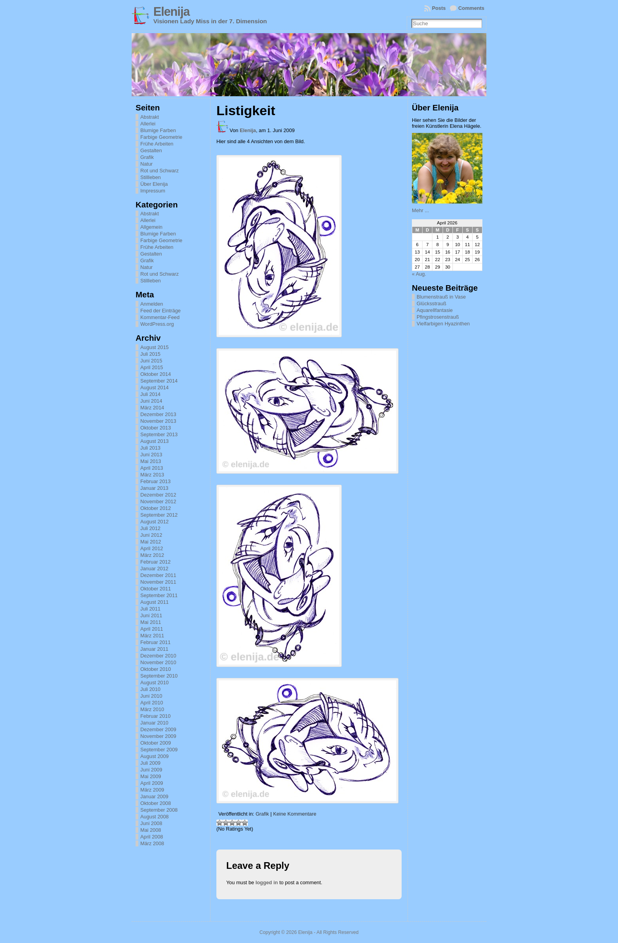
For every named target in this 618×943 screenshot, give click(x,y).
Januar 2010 (154, 723)
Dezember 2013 (158, 414)
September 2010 (159, 676)
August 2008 (154, 817)
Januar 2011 (154, 649)
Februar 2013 (155, 481)
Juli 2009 (150, 763)
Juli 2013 (150, 448)
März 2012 (152, 555)
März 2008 (152, 843)
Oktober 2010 (155, 669)
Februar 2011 (155, 642)
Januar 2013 (154, 488)
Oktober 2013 (155, 428)
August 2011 (154, 602)
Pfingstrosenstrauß (438, 317)
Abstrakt (149, 117)
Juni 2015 (151, 361)
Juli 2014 (150, 394)
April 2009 (151, 783)
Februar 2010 (155, 716)
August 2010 (154, 682)
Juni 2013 (151, 454)
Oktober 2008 (155, 803)
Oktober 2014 (155, 374)
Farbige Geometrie (161, 137)
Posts (439, 8)
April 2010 (151, 703)
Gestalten (151, 150)
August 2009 (154, 756)
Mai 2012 (150, 542)
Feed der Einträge (160, 311)
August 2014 (154, 387)
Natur (146, 164)
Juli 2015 (150, 354)
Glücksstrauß (431, 303)
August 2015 (154, 347)
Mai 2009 (150, 776)
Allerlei (147, 124)
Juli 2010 (150, 689)
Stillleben (150, 177)
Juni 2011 (151, 615)
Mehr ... (420, 210)
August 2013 (154, 441)
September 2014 (159, 381)
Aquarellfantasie (435, 310)
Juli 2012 (150, 528)
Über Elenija (154, 184)
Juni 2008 (151, 823)
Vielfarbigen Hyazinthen (443, 324)
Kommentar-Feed (160, 317)
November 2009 (158, 736)
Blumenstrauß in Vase (441, 297)
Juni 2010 (151, 696)
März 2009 (152, 790)
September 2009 (159, 750)
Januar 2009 (154, 796)
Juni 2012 (151, 535)
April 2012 (151, 548)
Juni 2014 (151, 401)
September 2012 (159, 515)
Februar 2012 (155, 562)
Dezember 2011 (158, 575)
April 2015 (151, 367)
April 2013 (151, 468)
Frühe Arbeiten (156, 144)
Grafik (147, 157)
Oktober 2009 (155, 743)
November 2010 (158, 662)
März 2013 (152, 475)
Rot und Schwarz (159, 171)
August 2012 (154, 522)
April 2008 (151, 837)
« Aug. (419, 274)
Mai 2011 (150, 622)
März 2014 (152, 408)
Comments (471, 8)
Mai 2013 (150, 461)
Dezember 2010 (158, 656)
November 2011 (158, 582)
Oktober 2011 (155, 589)
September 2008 (159, 810)
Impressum (152, 191)
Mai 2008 (150, 830)
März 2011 (152, 636)
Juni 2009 (151, 770)
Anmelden (151, 304)
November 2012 (158, 501)
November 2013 (158, 421)
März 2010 (152, 709)
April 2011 (151, 629)
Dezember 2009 (158, 729)
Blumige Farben (158, 130)
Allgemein (151, 227)
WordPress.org (157, 324)
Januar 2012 (154, 568)
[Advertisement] (451, 448)
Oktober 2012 (155, 508)
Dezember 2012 (158, 495)
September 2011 (159, 595)
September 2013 (159, 434)
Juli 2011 (150, 609)
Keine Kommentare (294, 814)
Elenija (171, 12)
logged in (266, 882)
